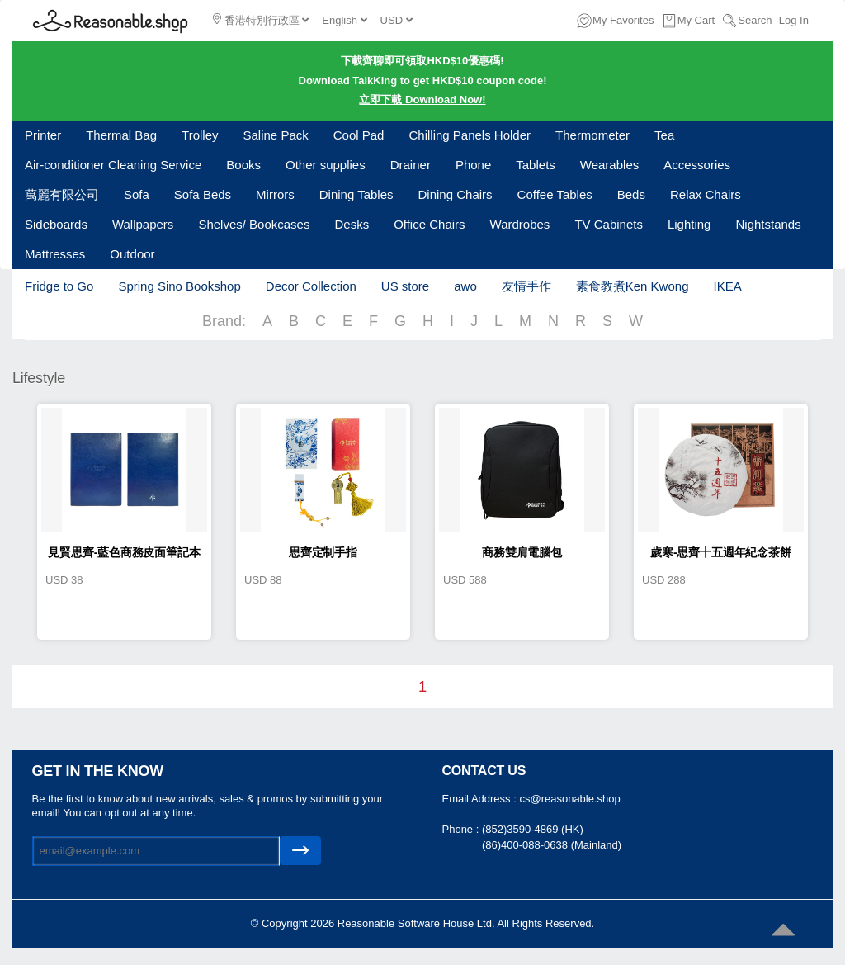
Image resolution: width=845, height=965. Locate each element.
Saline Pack (276, 135)
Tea (664, 135)
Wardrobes (520, 224)
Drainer (410, 165)
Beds (631, 194)
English (344, 20)
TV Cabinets (608, 224)
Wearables (609, 165)
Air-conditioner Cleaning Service (113, 165)
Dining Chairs (455, 194)
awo (465, 286)
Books (243, 165)
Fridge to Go (59, 286)
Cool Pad (359, 135)
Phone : (462, 829)
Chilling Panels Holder (469, 135)
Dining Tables (356, 194)
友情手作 (526, 286)
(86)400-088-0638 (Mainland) (551, 845)
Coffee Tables (554, 194)
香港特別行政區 (261, 19)
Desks (351, 224)
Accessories (696, 165)
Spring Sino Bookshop (179, 286)
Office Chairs (429, 224)
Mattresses (55, 254)
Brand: (224, 321)
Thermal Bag (121, 135)
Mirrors (275, 194)
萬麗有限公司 (62, 194)
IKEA (727, 286)
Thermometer (592, 135)
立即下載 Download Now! (422, 99)
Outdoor (132, 254)
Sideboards (56, 224)
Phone (473, 165)
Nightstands (767, 224)
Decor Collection (311, 286)
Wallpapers (142, 224)
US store (405, 286)
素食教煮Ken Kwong (632, 286)
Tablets (535, 165)
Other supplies (326, 165)
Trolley (200, 135)
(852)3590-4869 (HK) (532, 829)
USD (396, 20)
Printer (43, 135)
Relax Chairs (705, 194)
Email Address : (481, 798)
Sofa (136, 194)
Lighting (689, 224)
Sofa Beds (202, 194)
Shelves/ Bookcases (253, 224)
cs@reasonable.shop (569, 798)
